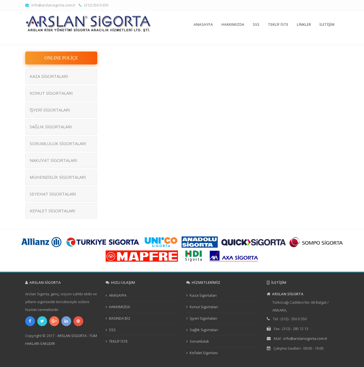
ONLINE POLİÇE (61, 57)
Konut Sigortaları (204, 306)
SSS (256, 24)
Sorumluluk (199, 341)
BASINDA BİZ (119, 318)
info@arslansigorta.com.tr (53, 5)
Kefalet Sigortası (204, 352)
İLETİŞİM (327, 24)
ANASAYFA (203, 24)
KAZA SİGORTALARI (49, 76)
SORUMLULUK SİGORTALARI (58, 143)
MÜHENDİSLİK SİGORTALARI (58, 177)
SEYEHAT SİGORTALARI (53, 194)
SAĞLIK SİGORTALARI (51, 126)
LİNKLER (304, 24)
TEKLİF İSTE (278, 24)
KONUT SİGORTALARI (51, 93)
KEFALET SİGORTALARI (52, 210)
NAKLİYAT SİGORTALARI (53, 160)
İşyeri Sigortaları (203, 318)
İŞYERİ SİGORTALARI (50, 110)
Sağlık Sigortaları (204, 329)
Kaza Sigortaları (203, 295)
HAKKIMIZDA (232, 24)
